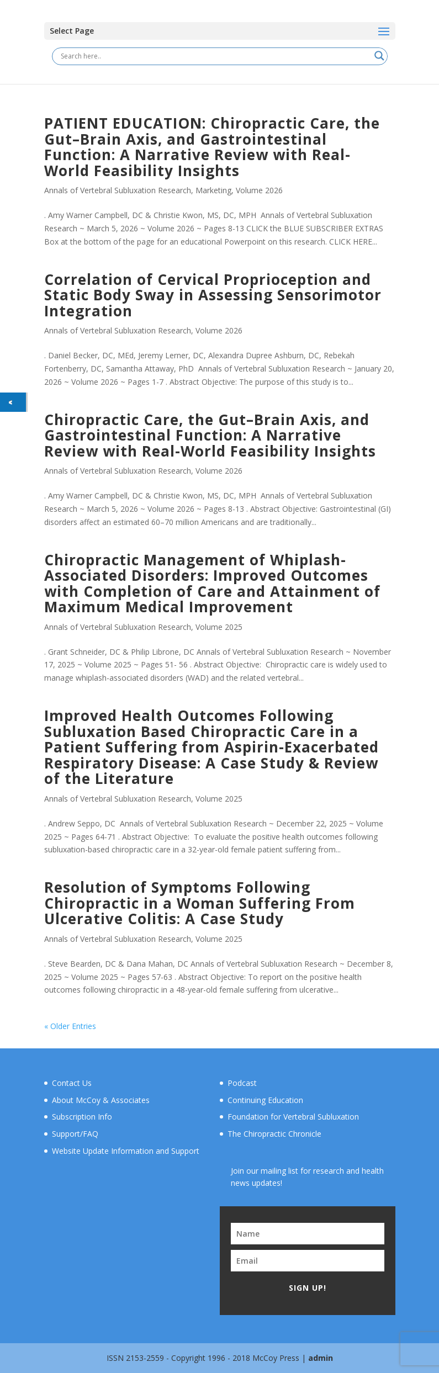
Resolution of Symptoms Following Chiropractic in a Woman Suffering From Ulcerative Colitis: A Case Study (199, 903)
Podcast (242, 1083)
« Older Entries (70, 1026)
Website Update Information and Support (125, 1151)
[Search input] (215, 55)
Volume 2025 (218, 627)
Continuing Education (265, 1100)
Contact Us (72, 1083)
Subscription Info (82, 1116)
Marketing (213, 190)
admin (320, 1358)
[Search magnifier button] (379, 55)
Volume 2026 (259, 190)
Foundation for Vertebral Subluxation (293, 1116)
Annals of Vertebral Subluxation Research (117, 190)
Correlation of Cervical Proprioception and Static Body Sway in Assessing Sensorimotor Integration (213, 295)
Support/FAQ (75, 1133)
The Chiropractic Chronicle (274, 1133)
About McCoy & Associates (101, 1100)
